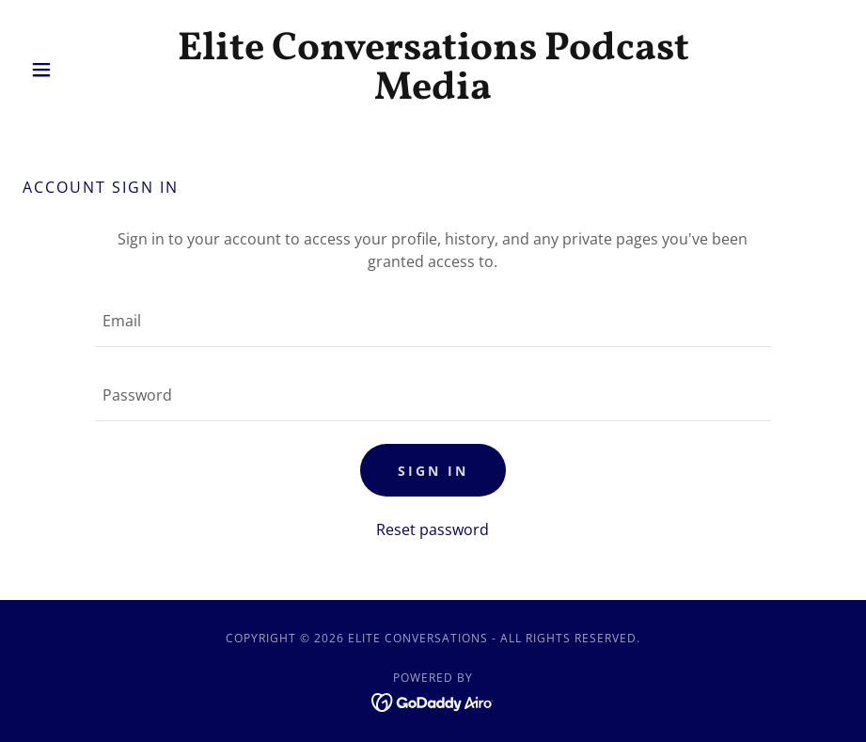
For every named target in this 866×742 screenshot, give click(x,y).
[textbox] (433, 321)
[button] (84, 69)
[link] (433, 93)
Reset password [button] (432, 529)
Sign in (433, 471)
